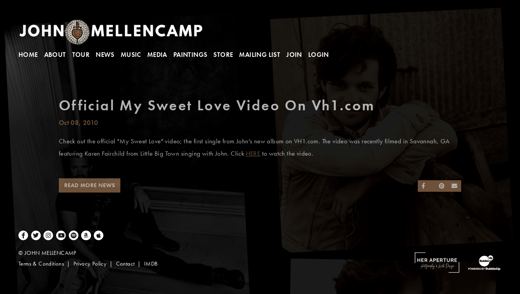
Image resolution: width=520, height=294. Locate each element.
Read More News (89, 185)
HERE (253, 153)
